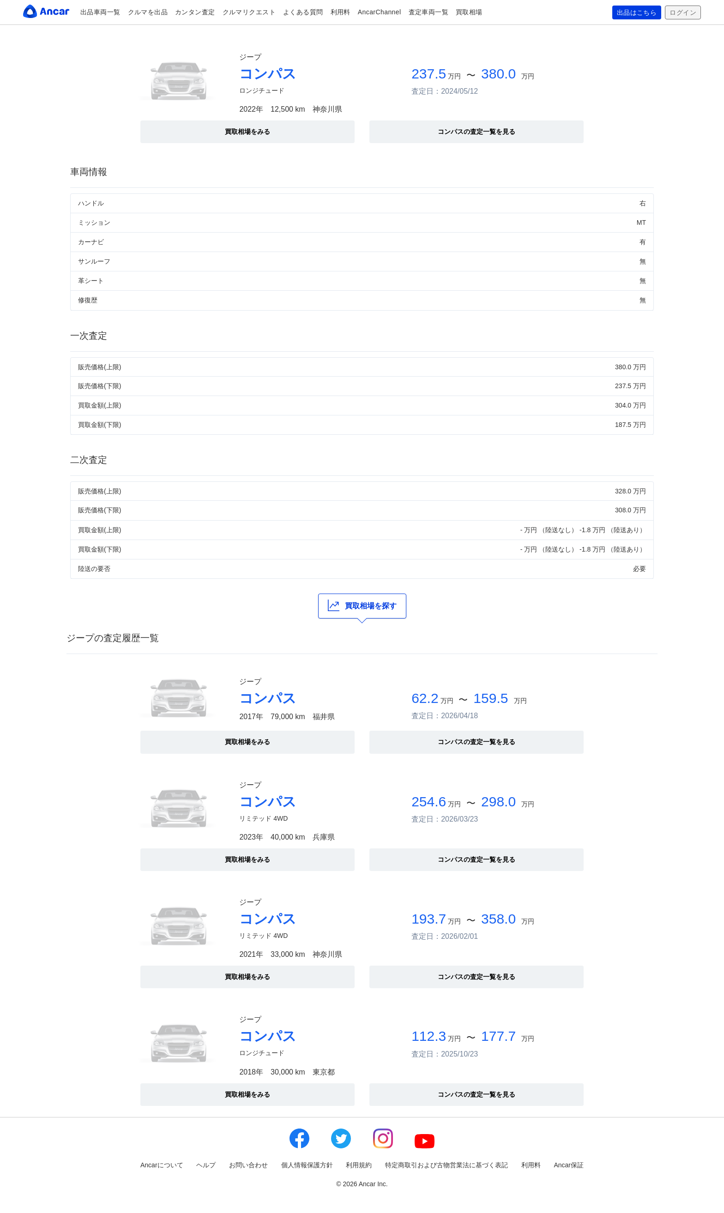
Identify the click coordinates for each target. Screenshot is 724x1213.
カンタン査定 (195, 12)
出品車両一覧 (100, 12)
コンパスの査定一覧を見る (476, 131)
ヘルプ (206, 1165)
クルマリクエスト (249, 12)
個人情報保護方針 (307, 1165)
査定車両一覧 (429, 12)
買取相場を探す (362, 605)
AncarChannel (379, 12)
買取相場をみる (247, 131)
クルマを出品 (148, 12)
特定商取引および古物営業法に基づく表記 (446, 1165)
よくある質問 (303, 12)
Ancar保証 (569, 1165)
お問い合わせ (248, 1165)
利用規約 (359, 1165)
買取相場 (469, 12)
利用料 (340, 12)
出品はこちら (637, 12)
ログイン (683, 12)
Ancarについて (161, 1165)
